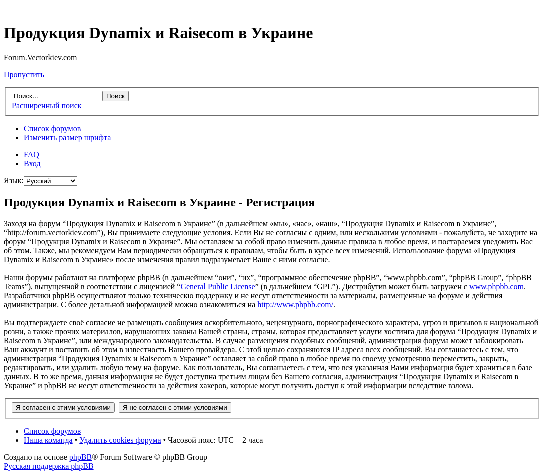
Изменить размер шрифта (67, 137)
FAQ (32, 154)
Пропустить (24, 74)
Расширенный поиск (47, 105)
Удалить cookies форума (120, 440)
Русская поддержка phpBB (49, 466)
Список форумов (52, 128)
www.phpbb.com (497, 286)
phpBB (81, 457)
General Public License (217, 286)
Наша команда (48, 440)
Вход (32, 163)
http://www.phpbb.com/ (296, 304)
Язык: (14, 180)
